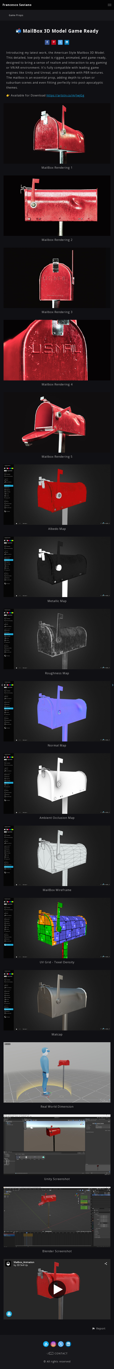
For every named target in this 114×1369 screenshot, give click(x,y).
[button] (98, 1328)
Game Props (16, 15)
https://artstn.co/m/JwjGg (65, 95)
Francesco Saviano (17, 5)
